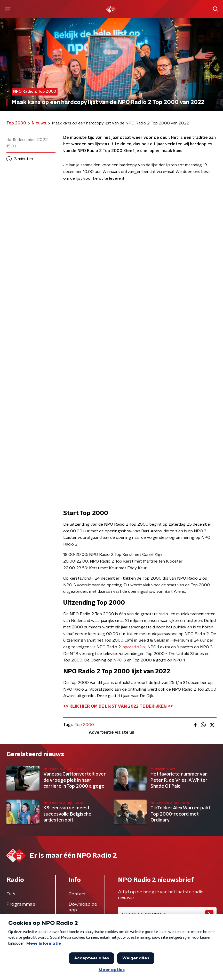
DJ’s (10, 894)
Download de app (83, 907)
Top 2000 (84, 725)
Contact (77, 894)
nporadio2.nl (134, 647)
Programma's (20, 904)
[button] (8, 9)
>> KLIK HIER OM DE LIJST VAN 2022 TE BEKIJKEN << (118, 706)
